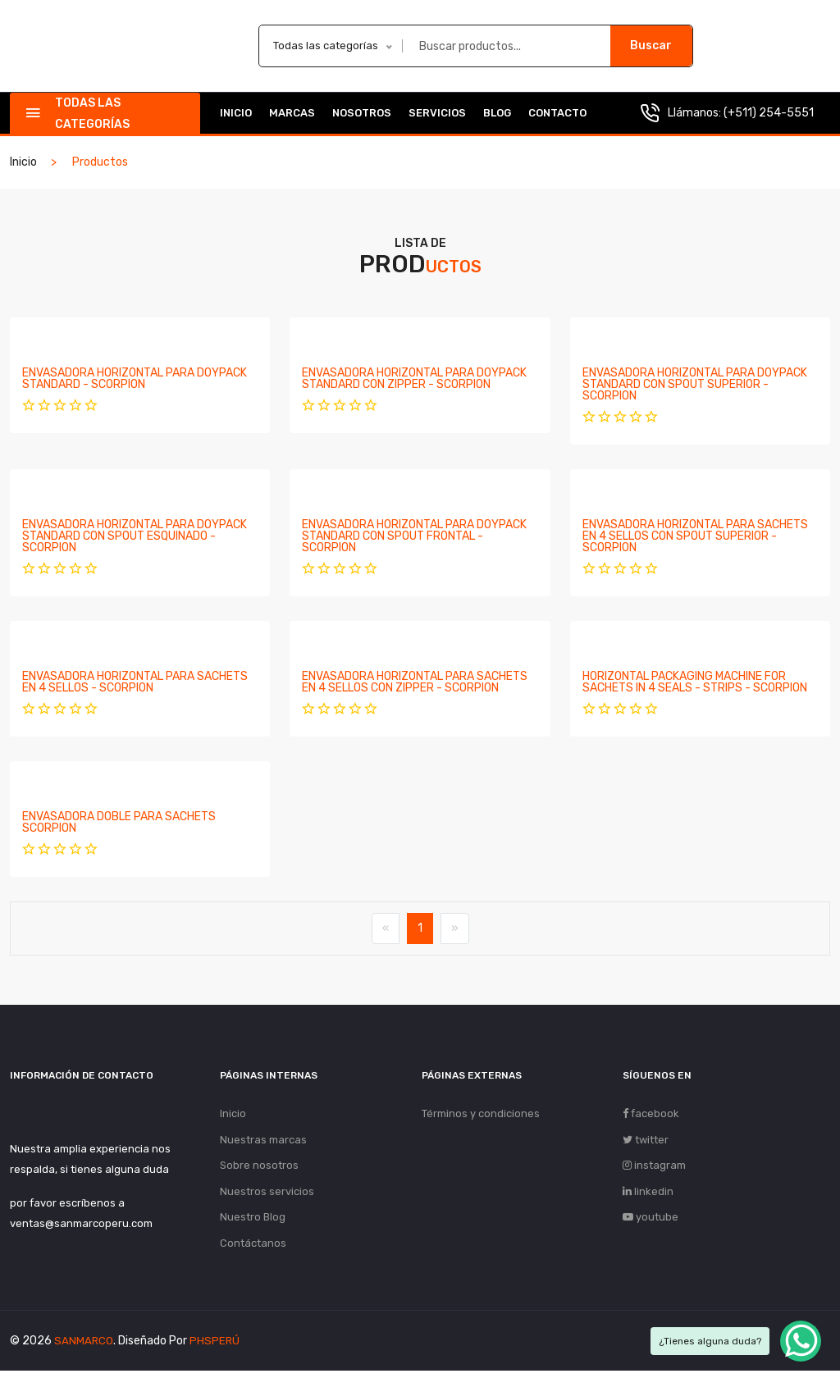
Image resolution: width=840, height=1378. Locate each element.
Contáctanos (253, 1249)
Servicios (437, 113)
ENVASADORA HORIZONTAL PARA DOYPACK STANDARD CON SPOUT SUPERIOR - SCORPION (694, 384)
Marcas (292, 113)
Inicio (236, 113)
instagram (654, 1168)
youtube (650, 1222)
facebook (651, 1114)
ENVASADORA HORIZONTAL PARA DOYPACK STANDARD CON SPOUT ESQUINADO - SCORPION (134, 536)
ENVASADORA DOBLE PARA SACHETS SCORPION (119, 822)
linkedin (648, 1195)
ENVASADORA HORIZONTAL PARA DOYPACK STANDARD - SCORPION (134, 378)
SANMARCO (84, 1348)
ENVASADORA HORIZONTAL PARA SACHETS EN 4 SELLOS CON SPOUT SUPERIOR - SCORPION (695, 536)
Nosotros (361, 113)
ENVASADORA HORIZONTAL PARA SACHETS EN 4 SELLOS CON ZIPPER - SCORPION (414, 682)
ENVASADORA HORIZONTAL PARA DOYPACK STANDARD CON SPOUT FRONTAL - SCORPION (414, 536)
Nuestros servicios (267, 1195)
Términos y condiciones (481, 1114)
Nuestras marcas (263, 1141)
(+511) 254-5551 (769, 113)
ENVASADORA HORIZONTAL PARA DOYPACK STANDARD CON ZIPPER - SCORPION (414, 378)
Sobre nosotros (259, 1168)
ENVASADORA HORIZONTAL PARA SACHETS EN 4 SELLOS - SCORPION (135, 682)
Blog (497, 113)
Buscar (651, 45)
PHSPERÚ (215, 1348)
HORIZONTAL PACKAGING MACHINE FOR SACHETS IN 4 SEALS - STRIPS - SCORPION (694, 682)
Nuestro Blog (252, 1222)
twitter (646, 1141)
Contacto (557, 113)
